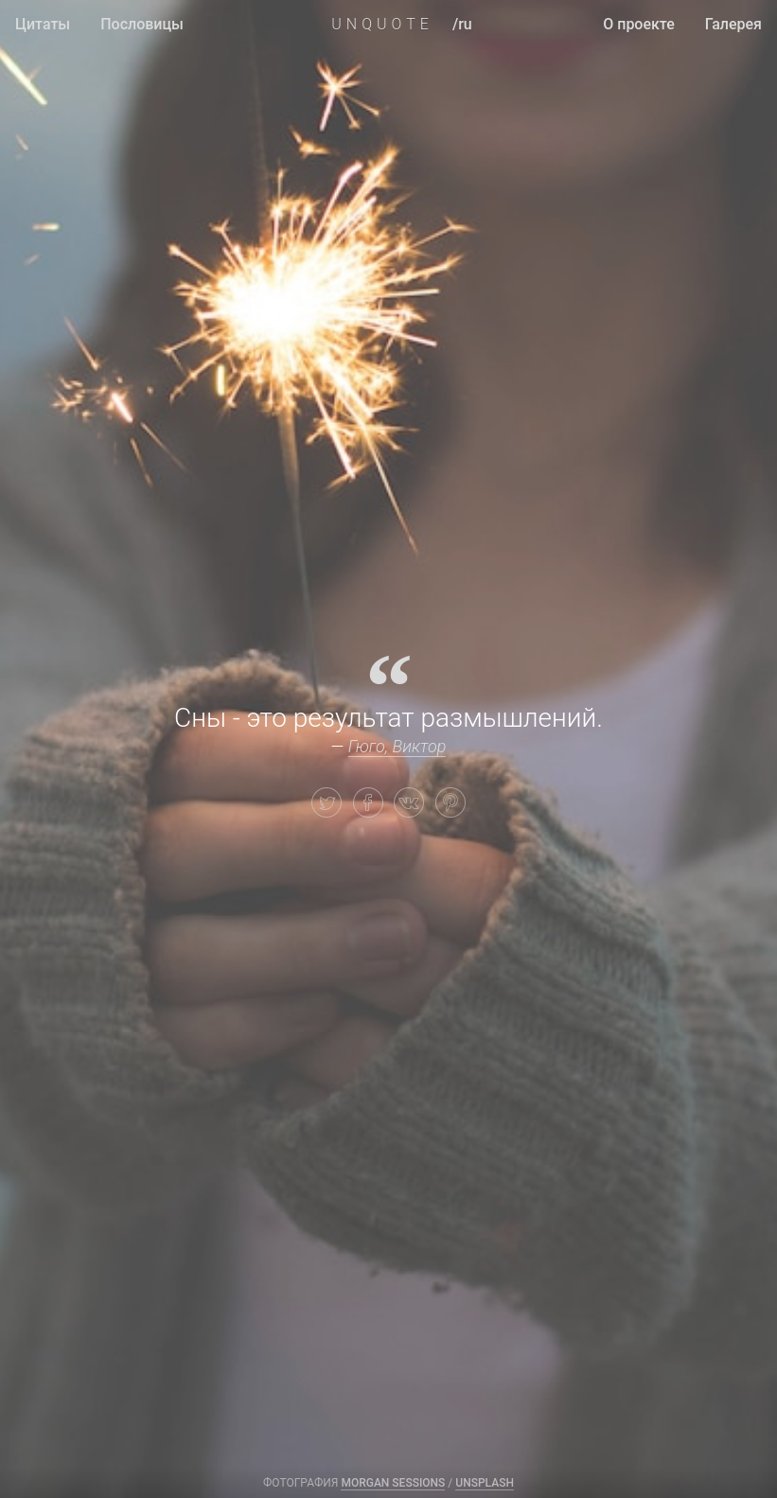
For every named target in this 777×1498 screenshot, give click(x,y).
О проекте (639, 24)
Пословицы (142, 24)
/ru (462, 24)
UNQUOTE (382, 24)
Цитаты (42, 24)
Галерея (733, 24)
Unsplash (484, 1482)
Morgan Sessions (393, 1482)
